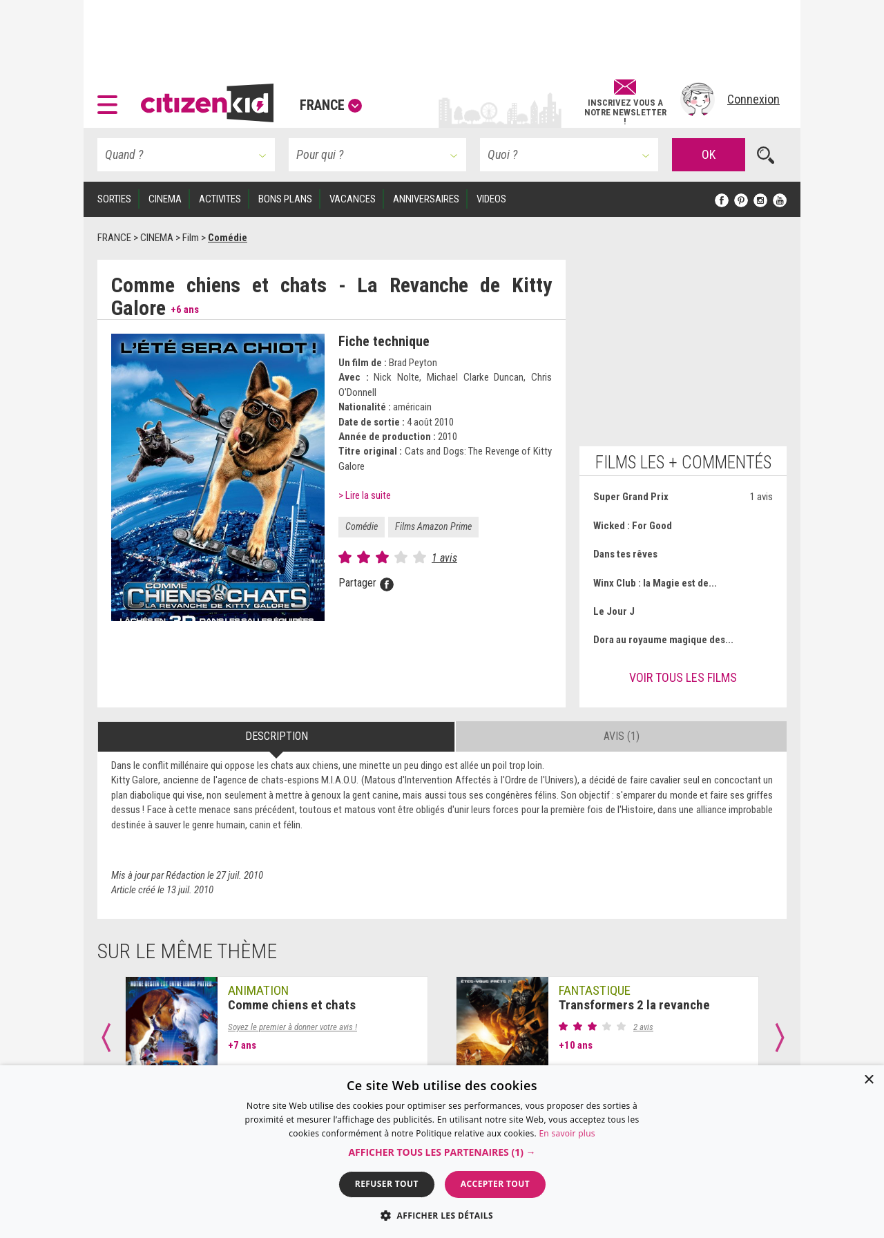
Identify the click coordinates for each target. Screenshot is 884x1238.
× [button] (868, 1080)
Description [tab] (276, 736)
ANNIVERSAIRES (426, 199)
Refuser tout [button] (387, 1184)
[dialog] (442, 1151)
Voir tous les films (683, 677)
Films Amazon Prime (433, 526)
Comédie (361, 526)
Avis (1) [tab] (622, 736)
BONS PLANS (285, 199)
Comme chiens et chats (292, 1005)
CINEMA (165, 199)
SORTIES (114, 199)
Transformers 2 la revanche (634, 1005)
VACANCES (352, 199)
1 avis (444, 557)
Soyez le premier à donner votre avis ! (292, 1027)
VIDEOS (491, 199)
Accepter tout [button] (495, 1184)
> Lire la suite (364, 495)
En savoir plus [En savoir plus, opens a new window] (567, 1133)
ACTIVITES (220, 199)
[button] (110, 99)
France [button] (331, 105)
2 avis (643, 1027)
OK (708, 154)
